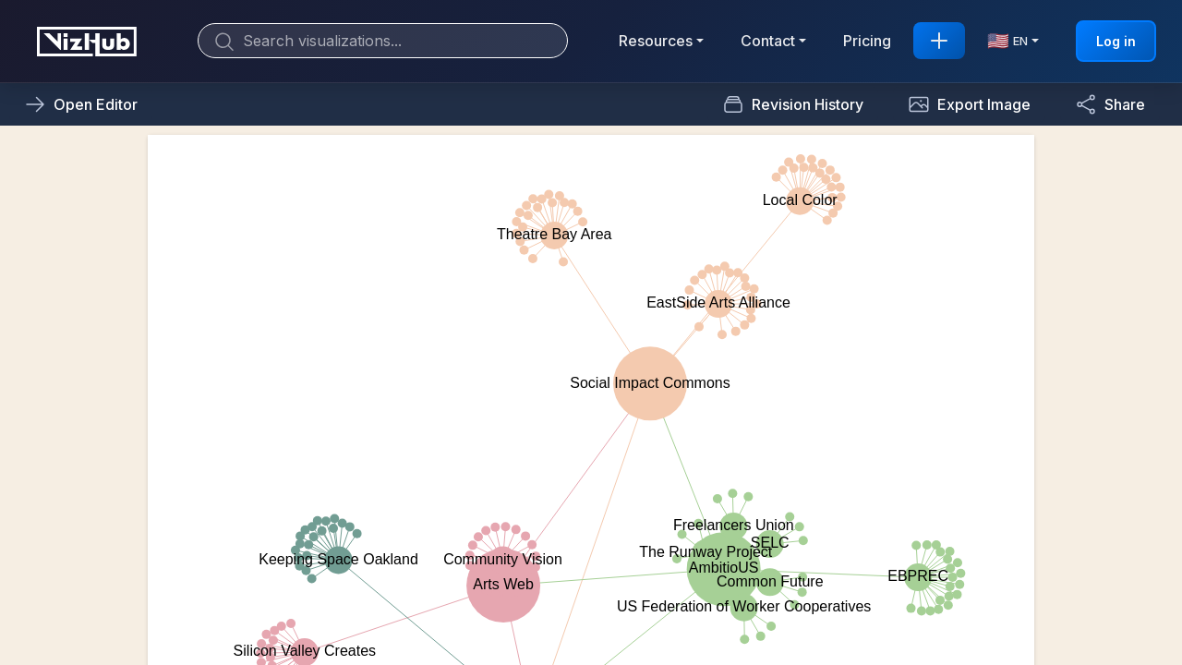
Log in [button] (1116, 41)
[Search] (383, 40)
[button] (969, 104)
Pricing (867, 40)
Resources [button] (656, 40)
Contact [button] (768, 40)
